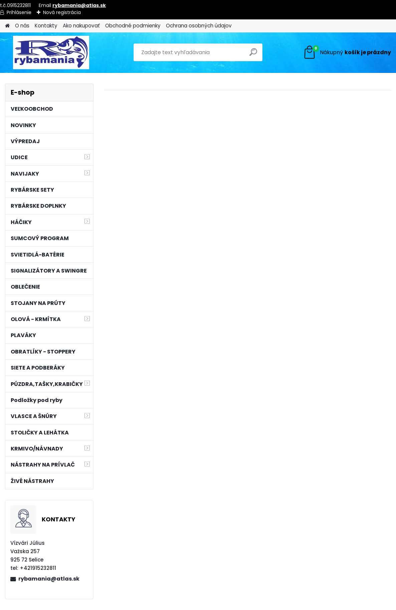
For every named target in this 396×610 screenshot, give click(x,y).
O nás (22, 25)
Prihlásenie (19, 12)
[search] (254, 54)
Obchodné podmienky (133, 25)
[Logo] (51, 52)
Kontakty (46, 25)
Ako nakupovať (81, 25)
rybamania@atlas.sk (79, 5)
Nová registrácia (62, 12)
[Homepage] (7, 25)
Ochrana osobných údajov (199, 25)
